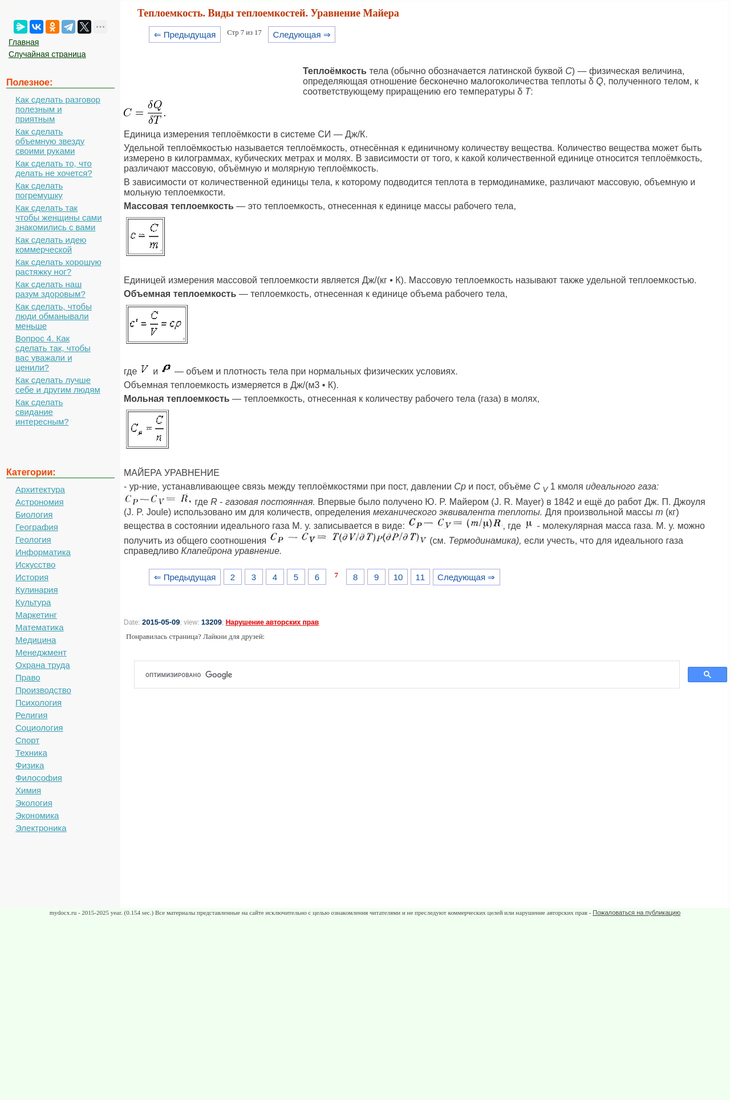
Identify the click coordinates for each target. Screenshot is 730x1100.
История (31, 577)
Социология (39, 727)
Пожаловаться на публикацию (636, 912)
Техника (31, 752)
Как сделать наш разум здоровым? (50, 289)
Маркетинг (36, 615)
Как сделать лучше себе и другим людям (57, 384)
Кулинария (36, 589)
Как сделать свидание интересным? (42, 411)
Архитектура (40, 489)
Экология (33, 803)
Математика (39, 627)
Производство (43, 690)
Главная (24, 42)
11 (420, 577)
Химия (28, 790)
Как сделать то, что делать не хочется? (53, 168)
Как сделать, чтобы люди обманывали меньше (53, 316)
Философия (38, 778)
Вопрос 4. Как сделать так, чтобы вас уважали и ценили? (53, 352)
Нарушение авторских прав (272, 622)
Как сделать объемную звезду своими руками (49, 141)
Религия (31, 715)
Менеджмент (41, 652)
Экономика (37, 815)
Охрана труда (42, 665)
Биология (33, 514)
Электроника (41, 828)
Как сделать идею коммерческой (50, 244)
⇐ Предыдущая (185, 34)
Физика (29, 765)
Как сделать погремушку (39, 190)
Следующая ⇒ (302, 34)
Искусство (35, 564)
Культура (33, 602)
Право (27, 677)
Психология (38, 702)
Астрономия (39, 502)
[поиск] (411, 675)
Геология (33, 539)
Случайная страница (47, 54)
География (36, 527)
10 (398, 577)
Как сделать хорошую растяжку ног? (58, 266)
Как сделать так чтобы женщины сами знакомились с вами (58, 217)
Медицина (35, 640)
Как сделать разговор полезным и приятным (57, 109)
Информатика (43, 552)
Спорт (27, 740)
